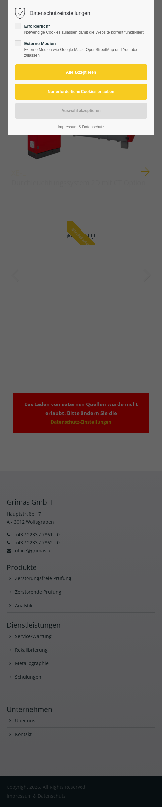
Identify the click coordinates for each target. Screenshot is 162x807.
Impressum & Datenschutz (81, 127)
